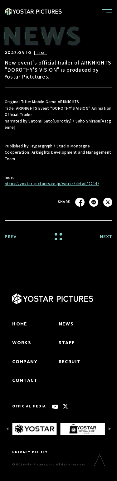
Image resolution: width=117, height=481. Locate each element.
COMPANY (24, 362)
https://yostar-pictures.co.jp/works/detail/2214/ (52, 183)
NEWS (66, 324)
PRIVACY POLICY (30, 452)
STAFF (67, 343)
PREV (11, 237)
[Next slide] (110, 429)
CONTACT (24, 380)
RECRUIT (70, 362)
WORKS (21, 343)
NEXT (106, 237)
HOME (19, 324)
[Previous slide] (8, 429)
